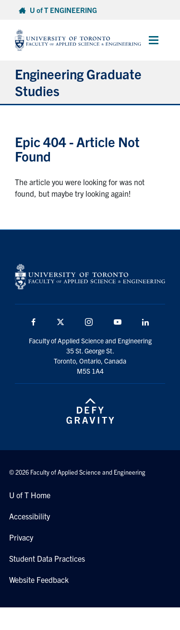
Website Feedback (39, 579)
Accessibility (29, 516)
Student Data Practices (47, 558)
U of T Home (29, 495)
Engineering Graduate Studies (78, 82)
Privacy (21, 537)
